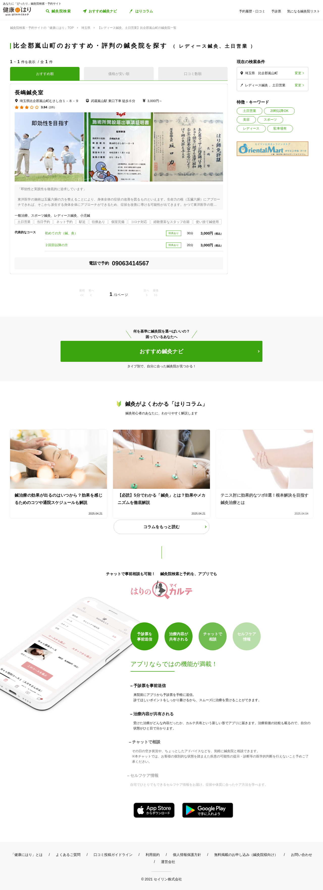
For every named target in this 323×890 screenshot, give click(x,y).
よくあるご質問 (68, 855)
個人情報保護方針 (187, 855)
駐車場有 (280, 128)
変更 (298, 73)
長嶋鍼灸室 (29, 92)
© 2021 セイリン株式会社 (161, 879)
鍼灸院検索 (61, 11)
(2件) (52, 107)
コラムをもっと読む (161, 527)
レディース (251, 128)
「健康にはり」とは (27, 855)
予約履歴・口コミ (252, 11)
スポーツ (270, 119)
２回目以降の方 (56, 245)
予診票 (276, 11)
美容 (246, 119)
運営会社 (168, 862)
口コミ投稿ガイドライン (113, 855)
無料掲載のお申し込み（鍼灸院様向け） (246, 855)
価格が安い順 (118, 74)
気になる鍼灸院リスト (303, 11)
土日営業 (249, 111)
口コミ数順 (193, 74)
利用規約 (153, 855)
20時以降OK (279, 111)
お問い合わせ (301, 855)
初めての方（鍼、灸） (61, 233)
